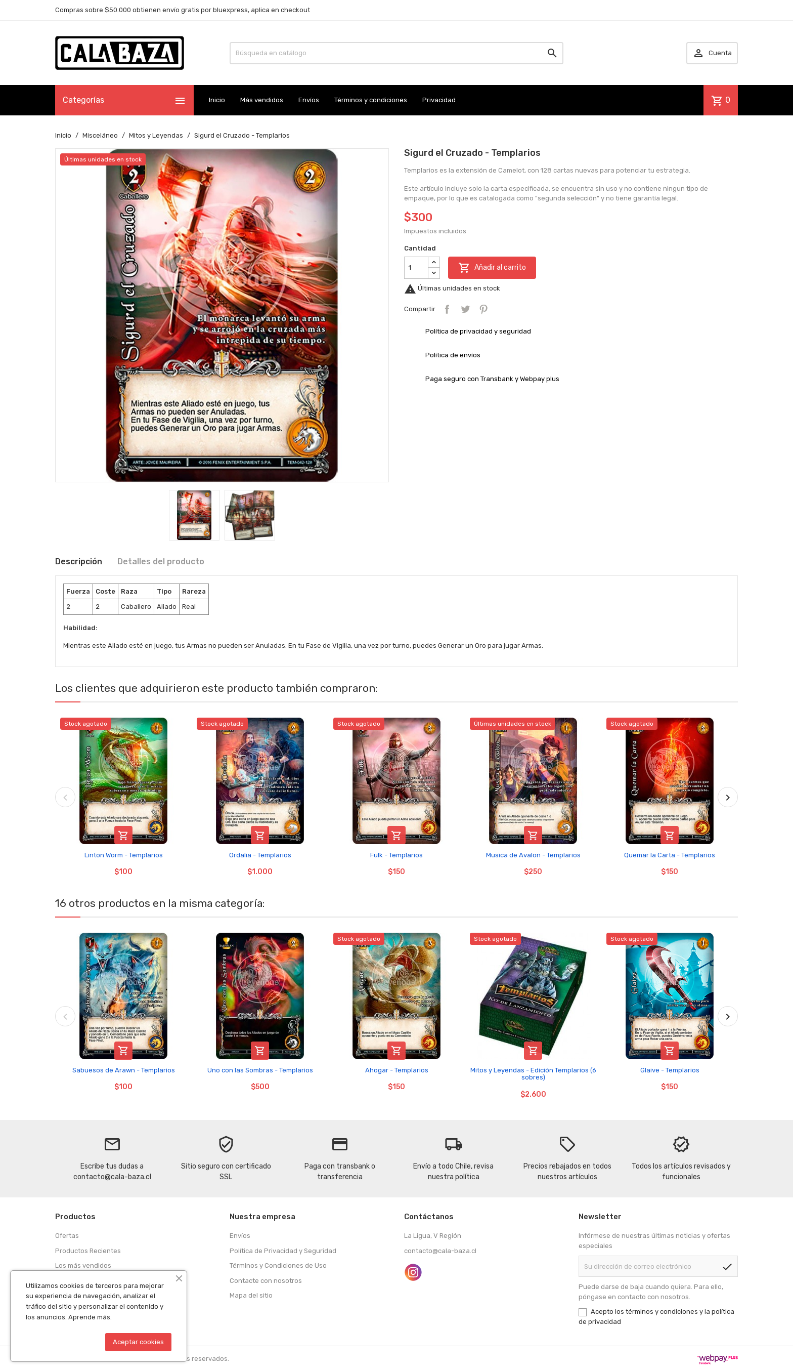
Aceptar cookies (138, 1342)
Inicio (217, 100)
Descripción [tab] (78, 561)
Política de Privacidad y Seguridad (283, 1251)
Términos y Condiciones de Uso (278, 1265)
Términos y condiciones (370, 100)
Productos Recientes (88, 1251)
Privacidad (439, 100)
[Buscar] (396, 53)
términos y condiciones (662, 1311)
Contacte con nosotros (266, 1280)
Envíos (308, 100)
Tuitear (465, 309)
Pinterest (483, 309)
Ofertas (67, 1235)
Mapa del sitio (251, 1295)
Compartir (447, 309)
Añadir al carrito (492, 268)
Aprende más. (90, 1317)
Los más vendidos (83, 1265)
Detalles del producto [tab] (160, 561)
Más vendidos (261, 100)
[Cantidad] (416, 268)
